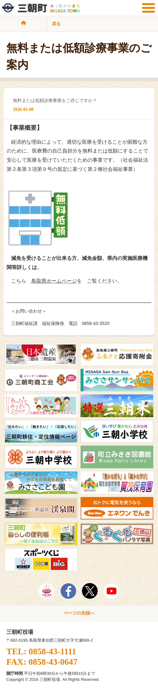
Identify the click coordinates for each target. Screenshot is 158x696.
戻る (56, 23)
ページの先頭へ (79, 612)
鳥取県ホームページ (54, 281)
